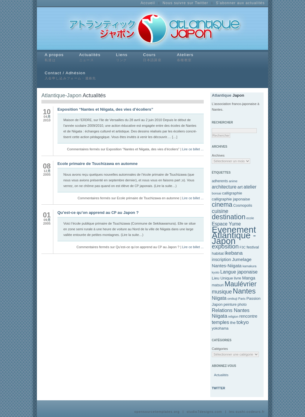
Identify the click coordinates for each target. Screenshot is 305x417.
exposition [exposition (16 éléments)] (225, 246)
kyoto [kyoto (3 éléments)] (215, 272)
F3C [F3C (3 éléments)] (242, 247)
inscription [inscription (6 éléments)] (221, 259)
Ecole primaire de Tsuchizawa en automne (97, 163)
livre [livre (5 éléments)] (237, 278)
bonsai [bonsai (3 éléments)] (216, 193)
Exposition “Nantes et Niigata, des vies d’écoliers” (105, 109)
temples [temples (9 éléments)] (220, 322)
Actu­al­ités (220, 375)
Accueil (148, 3)
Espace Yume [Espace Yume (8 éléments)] (226, 223)
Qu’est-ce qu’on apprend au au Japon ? (98, 212)
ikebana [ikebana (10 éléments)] (233, 253)
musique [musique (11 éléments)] (222, 292)
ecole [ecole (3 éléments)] (250, 218)
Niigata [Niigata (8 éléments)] (219, 298)
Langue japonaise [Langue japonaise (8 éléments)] (239, 271)
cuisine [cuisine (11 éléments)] (220, 211)
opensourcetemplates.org (157, 411)
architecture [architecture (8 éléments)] (224, 186)
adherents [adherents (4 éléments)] (220, 181)
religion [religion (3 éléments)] (233, 316)
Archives (218, 155)
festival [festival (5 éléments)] (253, 247)
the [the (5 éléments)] (233, 322)
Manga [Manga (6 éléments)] (248, 278)
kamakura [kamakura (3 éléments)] (249, 266)
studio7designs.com (204, 411)
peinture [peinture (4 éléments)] (229, 304)
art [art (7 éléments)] (240, 186)
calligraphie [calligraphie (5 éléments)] (232, 193)
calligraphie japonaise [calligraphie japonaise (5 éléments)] (231, 199)
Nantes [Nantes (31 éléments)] (244, 291)
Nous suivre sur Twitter (185, 3)
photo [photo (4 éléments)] (241, 304)
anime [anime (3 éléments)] (233, 181)
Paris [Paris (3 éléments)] (241, 298)
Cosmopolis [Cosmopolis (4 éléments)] (242, 205)
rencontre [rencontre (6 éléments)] (248, 316)
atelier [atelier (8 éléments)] (250, 186)
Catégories (218, 348)
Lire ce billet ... (192, 149)
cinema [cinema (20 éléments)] (222, 204)
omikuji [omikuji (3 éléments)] (232, 298)
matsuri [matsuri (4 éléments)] (218, 285)
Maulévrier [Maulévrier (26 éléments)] (241, 284)
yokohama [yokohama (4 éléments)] (220, 328)
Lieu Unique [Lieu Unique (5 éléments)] (222, 278)
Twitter (218, 388)
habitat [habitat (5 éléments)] (218, 253)
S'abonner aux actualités (240, 3)
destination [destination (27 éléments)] (228, 217)
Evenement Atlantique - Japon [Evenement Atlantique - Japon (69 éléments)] (234, 235)
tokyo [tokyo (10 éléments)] (242, 322)
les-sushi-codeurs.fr (247, 411)
